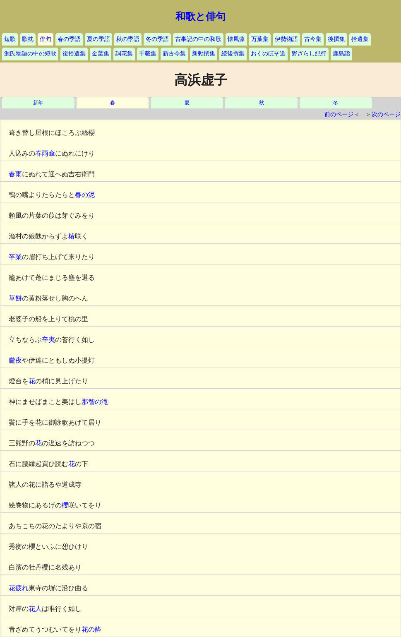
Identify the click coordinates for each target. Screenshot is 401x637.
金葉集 (100, 53)
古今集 (313, 39)
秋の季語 (127, 39)
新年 (38, 103)
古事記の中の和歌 (198, 39)
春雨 (15, 174)
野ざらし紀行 (309, 53)
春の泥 (85, 194)
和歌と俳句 (200, 16)
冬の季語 (157, 39)
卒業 (15, 256)
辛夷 (48, 339)
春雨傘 (45, 153)
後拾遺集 (74, 53)
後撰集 (336, 39)
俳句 (45, 39)
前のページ (338, 114)
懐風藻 (236, 39)
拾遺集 (360, 39)
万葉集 (260, 39)
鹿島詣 (341, 53)
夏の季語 (98, 39)
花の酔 (91, 629)
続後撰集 (233, 53)
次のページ (386, 114)
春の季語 (69, 39)
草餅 (15, 298)
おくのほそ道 (268, 53)
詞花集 (124, 53)
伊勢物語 (286, 39)
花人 (35, 608)
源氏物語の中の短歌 (30, 53)
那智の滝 (95, 401)
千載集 (147, 53)
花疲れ (19, 587)
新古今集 (174, 53)
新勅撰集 (203, 53)
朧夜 (15, 360)
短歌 (10, 39)
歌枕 (28, 39)
